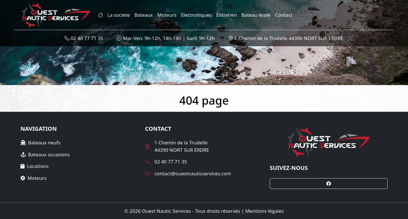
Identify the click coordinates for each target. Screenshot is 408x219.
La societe (118, 15)
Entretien (226, 15)
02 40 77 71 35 (84, 38)
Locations (34, 166)
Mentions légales (264, 211)
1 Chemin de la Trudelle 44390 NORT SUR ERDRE (285, 38)
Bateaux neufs (40, 142)
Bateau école (256, 15)
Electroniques (196, 15)
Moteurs (167, 15)
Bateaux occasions (45, 154)
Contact (284, 15)
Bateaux (143, 15)
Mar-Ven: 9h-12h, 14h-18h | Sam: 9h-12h (165, 38)
